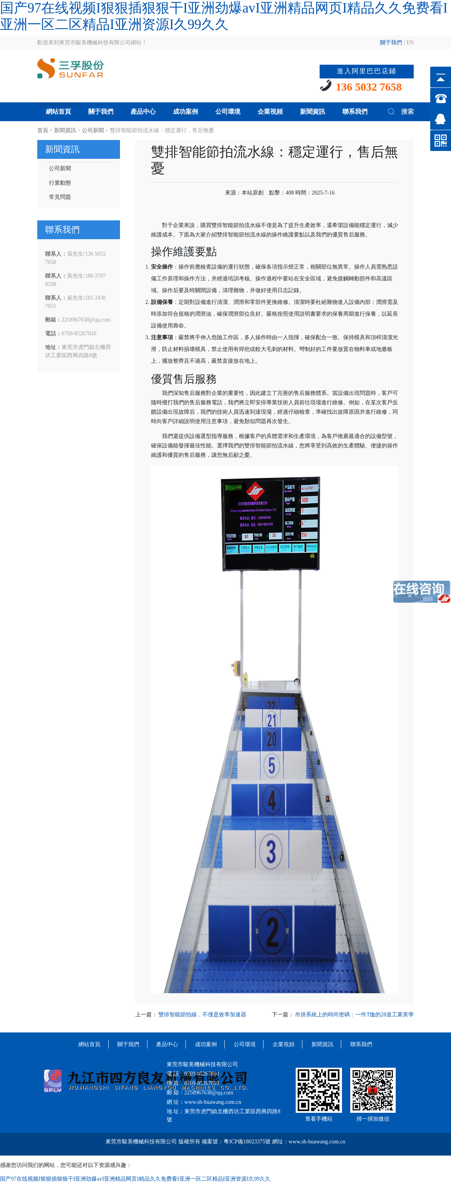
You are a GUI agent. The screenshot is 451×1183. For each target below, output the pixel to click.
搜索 (400, 111)
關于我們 (391, 42)
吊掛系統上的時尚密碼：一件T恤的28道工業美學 (354, 1015)
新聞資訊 (312, 111)
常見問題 (60, 197)
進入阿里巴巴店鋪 (366, 71)
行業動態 (60, 183)
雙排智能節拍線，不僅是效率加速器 (202, 1015)
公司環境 (227, 111)
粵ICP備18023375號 (247, 1142)
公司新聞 (93, 130)
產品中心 (143, 111)
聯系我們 (354, 111)
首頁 (42, 130)
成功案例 (185, 111)
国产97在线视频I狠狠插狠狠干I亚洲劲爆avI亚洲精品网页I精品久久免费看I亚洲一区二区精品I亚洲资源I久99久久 (135, 1179)
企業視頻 (270, 111)
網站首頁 (58, 111)
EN (410, 42)
